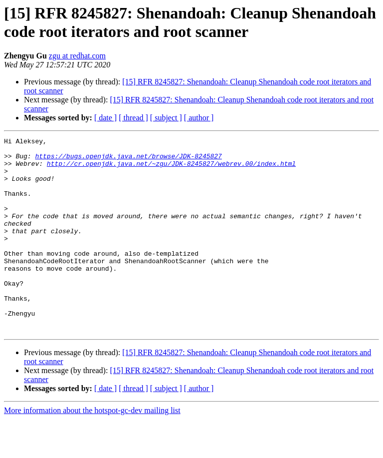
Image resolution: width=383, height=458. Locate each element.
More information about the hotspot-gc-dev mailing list (92, 449)
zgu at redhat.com (77, 55)
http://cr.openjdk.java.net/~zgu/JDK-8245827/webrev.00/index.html (171, 169)
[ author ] (199, 117)
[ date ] (105, 117)
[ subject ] (166, 117)
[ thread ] (133, 117)
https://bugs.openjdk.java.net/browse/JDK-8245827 (128, 160)
